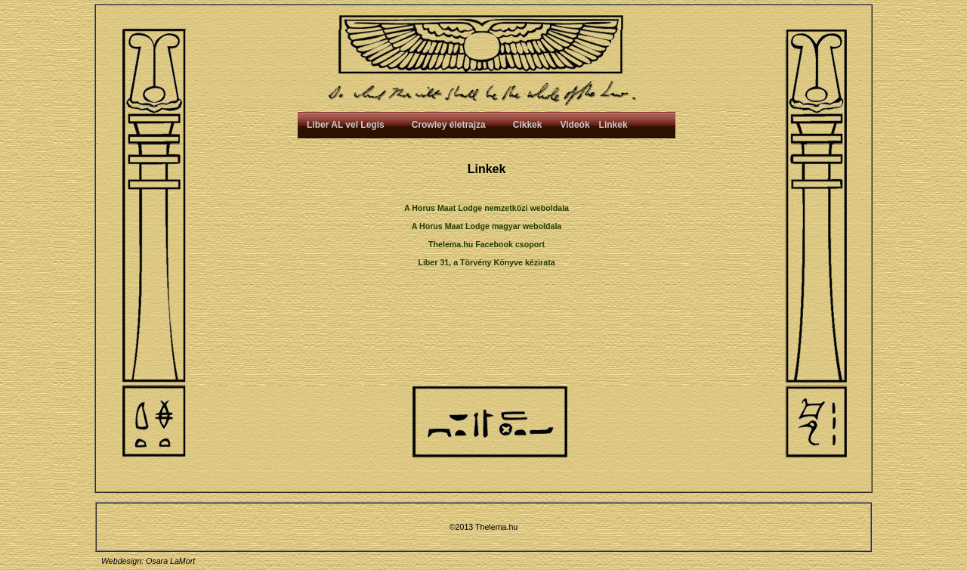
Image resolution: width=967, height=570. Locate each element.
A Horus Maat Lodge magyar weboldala (487, 226)
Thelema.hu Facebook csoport (486, 244)
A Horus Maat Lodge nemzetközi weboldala (486, 207)
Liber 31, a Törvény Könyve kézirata (486, 262)
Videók (574, 124)
